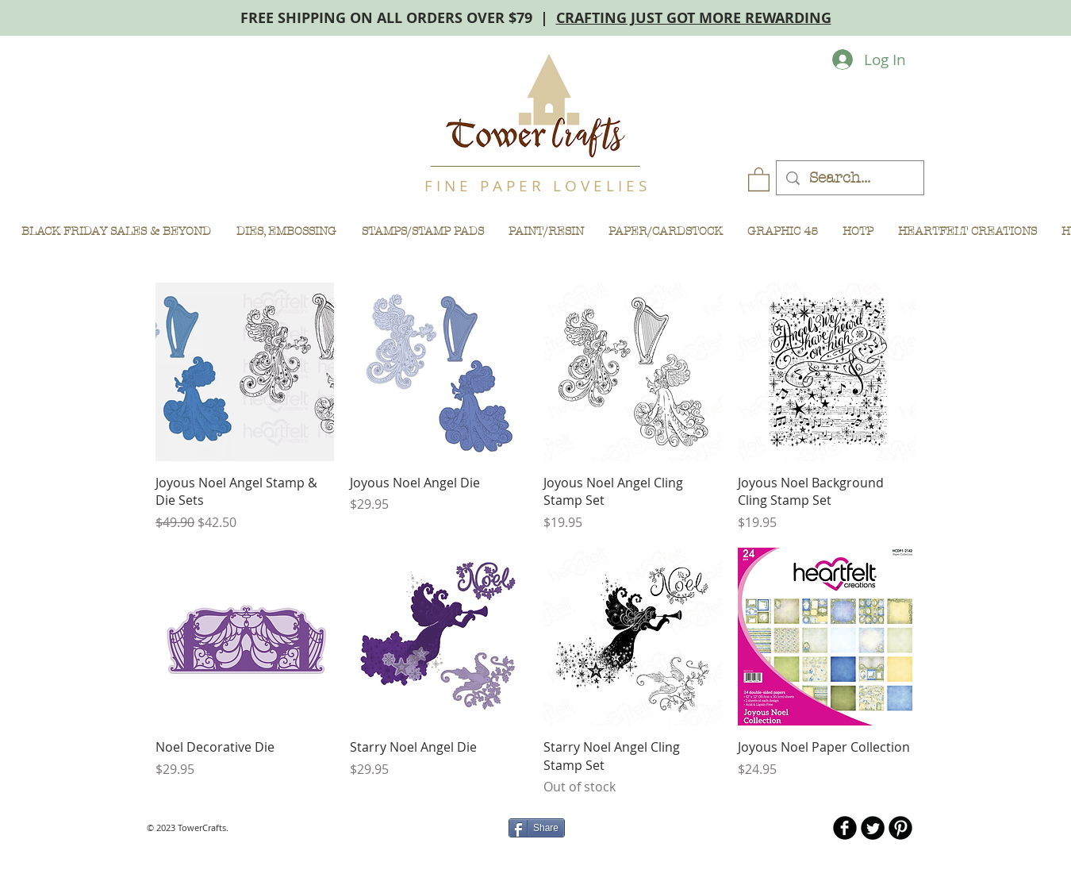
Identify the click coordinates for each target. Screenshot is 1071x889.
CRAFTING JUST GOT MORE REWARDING (693, 18)
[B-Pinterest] (900, 828)
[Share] (537, 827)
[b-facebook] (845, 828)
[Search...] (849, 178)
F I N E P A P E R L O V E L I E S (535, 185)
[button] (759, 178)
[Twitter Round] (873, 828)
